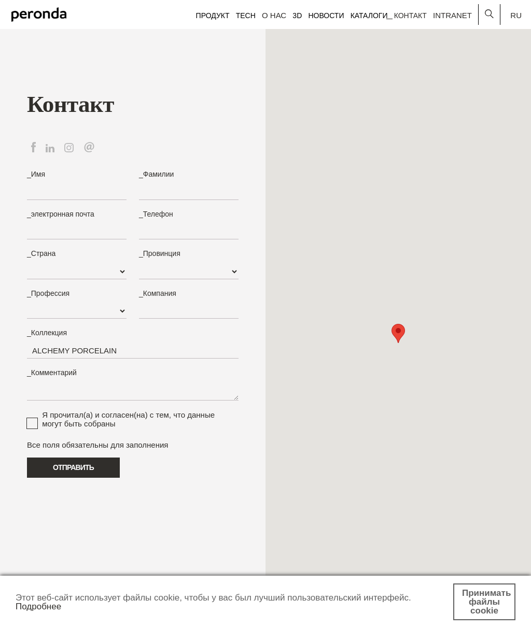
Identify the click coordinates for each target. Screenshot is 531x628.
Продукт (213, 15)
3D (297, 15)
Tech (246, 15)
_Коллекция (47, 333)
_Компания (157, 293)
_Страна (41, 253)
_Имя (36, 174)
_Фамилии (156, 174)
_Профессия (48, 293)
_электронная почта (60, 214)
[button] (398, 333)
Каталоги (369, 15)
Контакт (410, 15)
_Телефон (156, 214)
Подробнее (38, 606)
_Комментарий (52, 372)
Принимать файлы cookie (486, 602)
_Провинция (159, 253)
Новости (326, 15)
